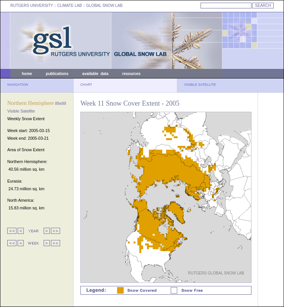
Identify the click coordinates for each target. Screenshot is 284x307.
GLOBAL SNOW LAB (104, 5)
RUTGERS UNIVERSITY (31, 5)
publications (57, 74)
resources (131, 74)
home (27, 74)
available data (95, 74)
